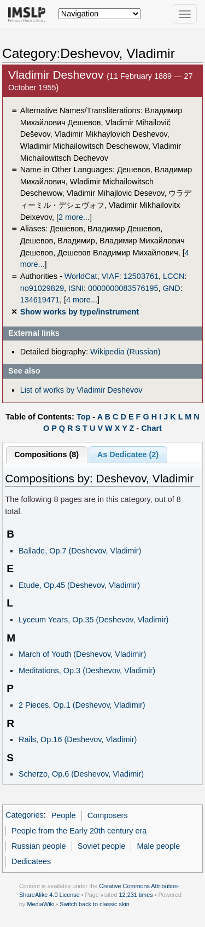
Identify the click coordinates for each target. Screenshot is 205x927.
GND (171, 288)
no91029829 (42, 288)
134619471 (40, 299)
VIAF (110, 276)
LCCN (173, 276)
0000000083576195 (123, 288)
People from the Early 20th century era (79, 830)
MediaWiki (40, 904)
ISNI (76, 288)
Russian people (38, 846)
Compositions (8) (46, 454)
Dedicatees (31, 861)
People (63, 815)
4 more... (81, 299)
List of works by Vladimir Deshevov (81, 390)
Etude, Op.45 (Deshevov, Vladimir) (79, 585)
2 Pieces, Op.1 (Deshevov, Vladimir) (82, 705)
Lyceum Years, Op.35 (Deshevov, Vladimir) (93, 619)
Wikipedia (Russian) (125, 351)
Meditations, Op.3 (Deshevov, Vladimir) (87, 670)
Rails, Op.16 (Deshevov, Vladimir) (78, 739)
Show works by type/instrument (79, 311)
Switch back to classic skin (95, 904)
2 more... (74, 217)
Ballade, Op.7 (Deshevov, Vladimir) (80, 550)
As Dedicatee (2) (128, 454)
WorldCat (81, 276)
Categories (24, 815)
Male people (158, 846)
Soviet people (102, 846)
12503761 (141, 276)
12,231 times (136, 894)
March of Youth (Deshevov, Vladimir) (82, 654)
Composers (107, 815)
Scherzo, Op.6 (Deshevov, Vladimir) (81, 773)
